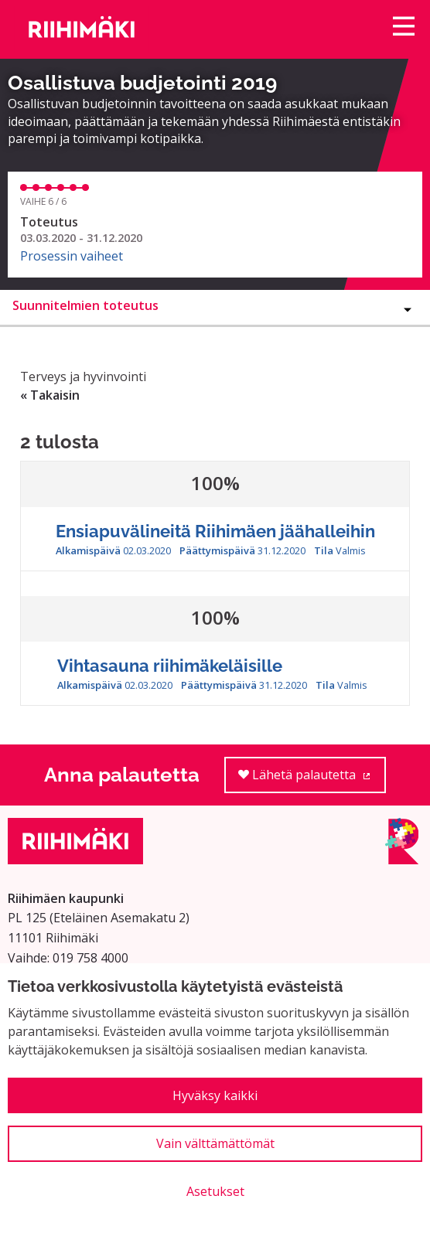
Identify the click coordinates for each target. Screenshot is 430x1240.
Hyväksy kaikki (215, 1095)
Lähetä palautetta (312, 779)
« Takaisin (50, 395)
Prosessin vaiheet (71, 255)
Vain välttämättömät (215, 1143)
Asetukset (215, 1191)
